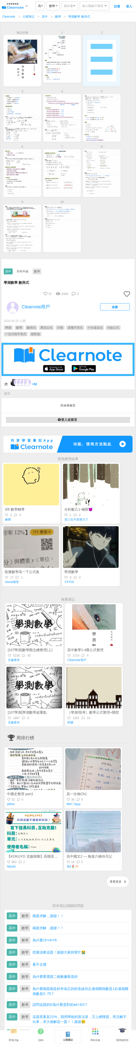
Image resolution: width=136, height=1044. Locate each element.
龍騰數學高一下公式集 (22, 572)
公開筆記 (28, 16)
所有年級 (23, 271)
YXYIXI (69, 582)
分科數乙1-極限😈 (78, 509)
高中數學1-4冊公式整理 (85, 650)
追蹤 (115, 307)
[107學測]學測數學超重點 (27, 712)
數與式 (31, 327)
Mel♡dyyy (74, 804)
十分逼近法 (95, 327)
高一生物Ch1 (77, 794)
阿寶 (70, 722)
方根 (60, 327)
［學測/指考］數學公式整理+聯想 (93, 712)
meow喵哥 (12, 582)
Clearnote (8, 16)
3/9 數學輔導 (14, 509)
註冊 (117, 6)
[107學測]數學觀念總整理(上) (30, 650)
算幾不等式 (75, 327)
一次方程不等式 (15, 334)
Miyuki (11, 866)
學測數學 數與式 (79, 16)
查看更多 (118, 881)
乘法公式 (46, 327)
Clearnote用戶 (77, 660)
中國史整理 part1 (20, 794)
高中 (45, 16)
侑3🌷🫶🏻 (73, 866)
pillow (11, 804)
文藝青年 (14, 660)
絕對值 (35, 334)
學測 (8, 327)
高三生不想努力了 (76, 519)
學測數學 (71, 572)
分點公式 (113, 327)
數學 (58, 16)
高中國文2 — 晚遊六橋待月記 (89, 856)
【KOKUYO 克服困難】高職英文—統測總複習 (42, 856)
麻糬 (8, 519)
